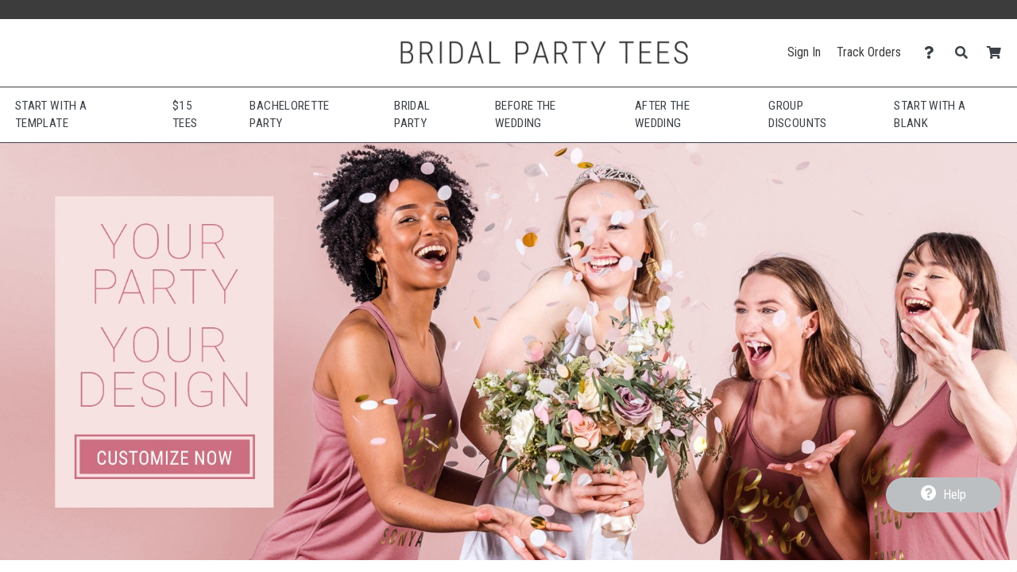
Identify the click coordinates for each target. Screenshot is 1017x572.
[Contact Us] (933, 53)
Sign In (804, 52)
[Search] (965, 53)
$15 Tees (184, 115)
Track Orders (869, 52)
